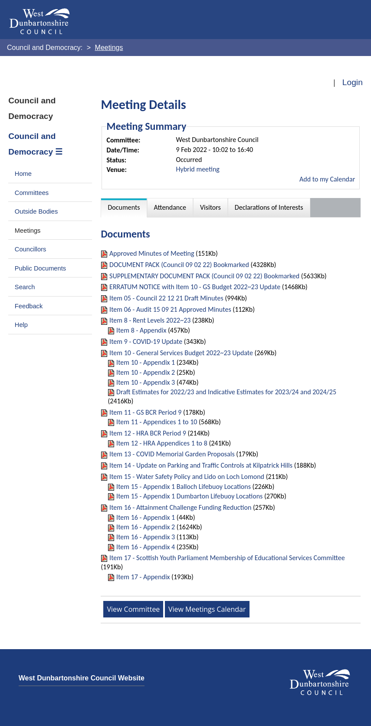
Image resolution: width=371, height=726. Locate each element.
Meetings (28, 230)
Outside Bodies (36, 211)
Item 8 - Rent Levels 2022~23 (149, 320)
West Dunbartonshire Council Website (81, 678)
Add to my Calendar (327, 179)
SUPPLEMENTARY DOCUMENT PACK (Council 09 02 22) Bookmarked (204, 276)
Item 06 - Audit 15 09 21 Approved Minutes (170, 309)
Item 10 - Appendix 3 (145, 382)
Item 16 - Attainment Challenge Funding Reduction (180, 507)
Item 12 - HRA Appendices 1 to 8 (161, 443)
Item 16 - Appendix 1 (145, 517)
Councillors (30, 249)
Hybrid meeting (197, 169)
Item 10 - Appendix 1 (145, 362)
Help (21, 324)
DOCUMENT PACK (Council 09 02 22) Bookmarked (179, 265)
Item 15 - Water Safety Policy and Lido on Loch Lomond (186, 476)
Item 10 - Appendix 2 (145, 372)
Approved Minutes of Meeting (151, 253)
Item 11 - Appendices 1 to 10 (156, 422)
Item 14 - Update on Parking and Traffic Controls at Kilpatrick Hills (200, 465)
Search (25, 287)
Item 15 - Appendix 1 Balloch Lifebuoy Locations (183, 486)
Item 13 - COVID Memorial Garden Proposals (172, 454)
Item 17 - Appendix (143, 577)
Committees (32, 192)
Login (352, 82)
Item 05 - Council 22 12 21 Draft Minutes (166, 298)
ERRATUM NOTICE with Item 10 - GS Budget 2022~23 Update (194, 287)
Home (23, 173)
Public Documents (40, 268)
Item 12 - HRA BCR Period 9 (147, 433)
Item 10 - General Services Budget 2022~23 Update (181, 353)
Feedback (29, 306)
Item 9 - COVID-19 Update (145, 341)
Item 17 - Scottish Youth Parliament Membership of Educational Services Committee (227, 558)
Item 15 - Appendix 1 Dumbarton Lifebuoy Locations (189, 496)
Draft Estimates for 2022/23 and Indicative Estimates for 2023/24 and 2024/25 (226, 392)
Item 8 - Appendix (141, 330)
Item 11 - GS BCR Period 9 (145, 412)
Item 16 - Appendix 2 (145, 527)
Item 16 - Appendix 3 (145, 537)
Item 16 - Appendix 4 (145, 547)
